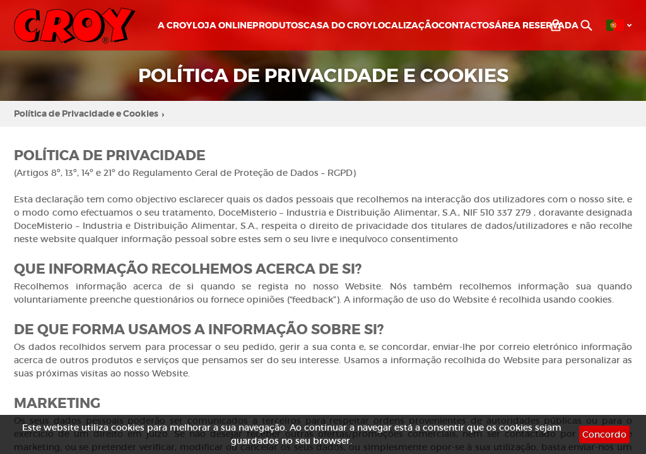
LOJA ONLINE (222, 25)
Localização (405, 25)
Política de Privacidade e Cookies (89, 114)
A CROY (175, 25)
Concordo (604, 434)
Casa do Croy (338, 25)
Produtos (277, 25)
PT (615, 25)
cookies (127, 427)
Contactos (466, 25)
